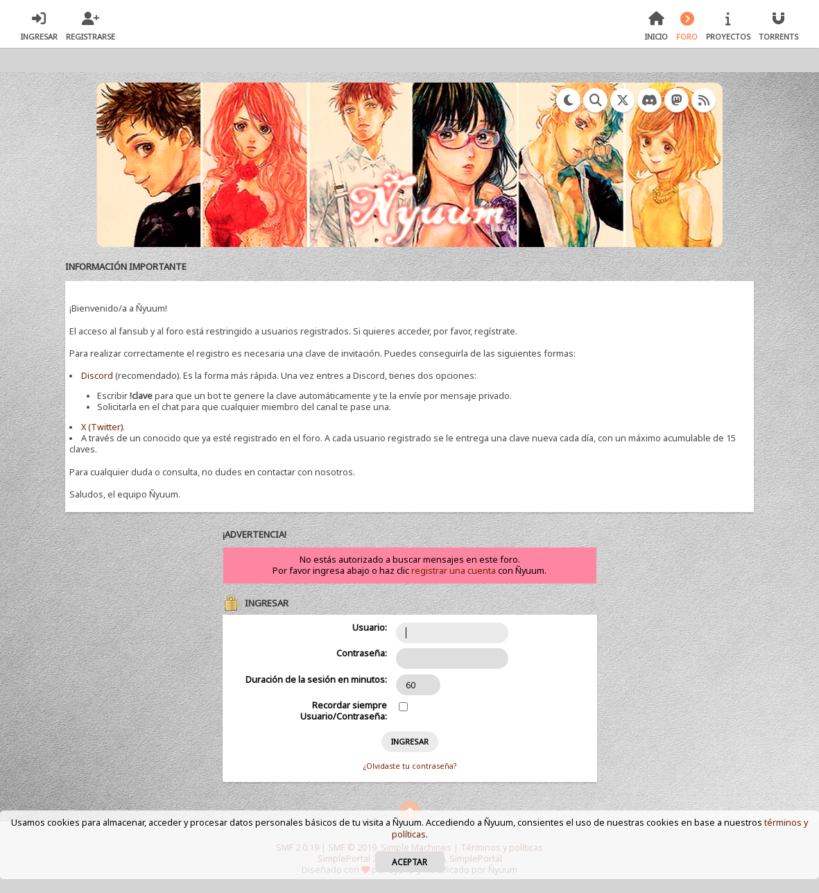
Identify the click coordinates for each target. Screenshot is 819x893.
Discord (97, 376)
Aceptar (409, 861)
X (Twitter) (102, 427)
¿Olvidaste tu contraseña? (409, 766)
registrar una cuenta (453, 571)
